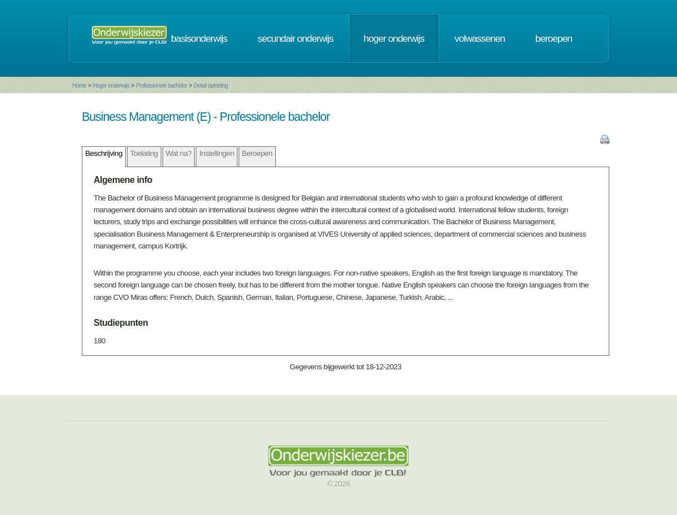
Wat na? (179, 153)
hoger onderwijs (394, 38)
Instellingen (216, 153)
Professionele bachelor (161, 85)
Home (79, 85)
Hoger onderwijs (111, 85)
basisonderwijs (199, 38)
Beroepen (257, 153)
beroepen (553, 38)
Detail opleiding (210, 85)
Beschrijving (103, 153)
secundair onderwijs (295, 38)
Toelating (144, 153)
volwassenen (480, 38)
